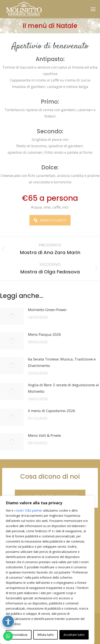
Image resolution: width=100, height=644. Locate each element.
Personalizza (18, 635)
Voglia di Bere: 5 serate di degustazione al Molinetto (63, 388)
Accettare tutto (74, 635)
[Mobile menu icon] (93, 9)
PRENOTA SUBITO (50, 220)
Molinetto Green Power (47, 309)
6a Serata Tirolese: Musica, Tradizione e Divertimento (62, 362)
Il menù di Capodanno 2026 (51, 410)
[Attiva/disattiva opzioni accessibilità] (8, 621)
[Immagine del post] (12, 316)
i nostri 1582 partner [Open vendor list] (28, 510)
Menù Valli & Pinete (44, 435)
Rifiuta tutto (45, 635)
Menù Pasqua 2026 (44, 334)
